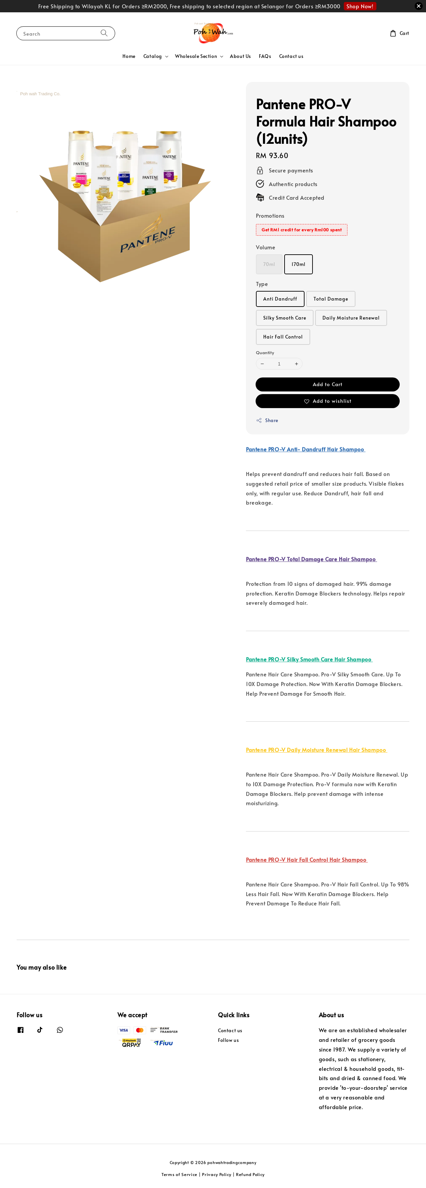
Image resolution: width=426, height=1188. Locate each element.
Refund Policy (250, 1174)
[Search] (104, 33)
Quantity (265, 353)
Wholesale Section (196, 56)
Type (262, 283)
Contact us (291, 56)
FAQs (265, 56)
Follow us (228, 1040)
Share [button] (267, 420)
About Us (240, 56)
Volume (266, 247)
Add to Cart (327, 383)
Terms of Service (179, 1174)
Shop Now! (359, 6)
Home (128, 56)
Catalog (152, 56)
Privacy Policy (216, 1174)
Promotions (270, 215)
